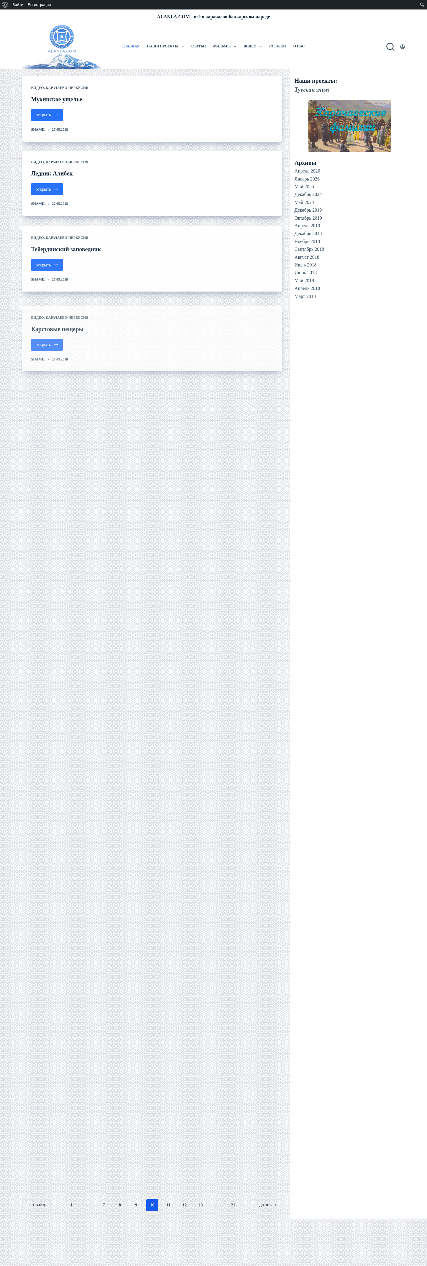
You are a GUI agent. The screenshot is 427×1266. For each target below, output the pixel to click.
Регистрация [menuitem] (39, 4)
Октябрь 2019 (308, 218)
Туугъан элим (311, 89)
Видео (254, 46)
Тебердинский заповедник (66, 263)
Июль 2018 (305, 264)
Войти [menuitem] (17, 4)
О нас (299, 46)
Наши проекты (166, 46)
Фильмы (226, 46)
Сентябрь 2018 (309, 249)
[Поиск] (390, 47)
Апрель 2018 (307, 288)
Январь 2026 (307, 178)
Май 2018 (304, 280)
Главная (131, 46)
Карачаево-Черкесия (67, 88)
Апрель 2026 (307, 170)
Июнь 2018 (305, 272)
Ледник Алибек (52, 173)
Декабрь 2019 (308, 210)
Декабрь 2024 (308, 194)
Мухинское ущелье (56, 99)
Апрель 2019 (307, 225)
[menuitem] (5, 4)
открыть (49, 116)
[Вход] (402, 46)
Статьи (198, 46)
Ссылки (277, 46)
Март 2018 (305, 296)
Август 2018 (306, 257)
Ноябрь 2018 (307, 241)
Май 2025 (304, 186)
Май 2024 (304, 202)
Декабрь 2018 (308, 233)
